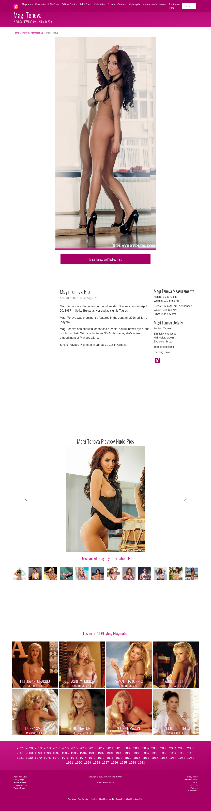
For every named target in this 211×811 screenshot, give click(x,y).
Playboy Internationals (32, 33)
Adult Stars (85, 4)
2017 (56, 748)
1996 (65, 753)
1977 (56, 757)
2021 (20, 748)
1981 (20, 757)
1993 (92, 753)
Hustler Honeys (20, 782)
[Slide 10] (132, 547)
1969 (128, 757)
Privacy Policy (191, 777)
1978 (47, 757)
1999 (38, 753)
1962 (190, 757)
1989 (128, 753)
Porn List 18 (109, 799)
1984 (172, 753)
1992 (101, 753)
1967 (145, 757)
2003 (181, 748)
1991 (110, 753)
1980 (29, 757)
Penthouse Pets (174, 6)
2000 (29, 753)
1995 (74, 753)
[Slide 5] (102, 547)
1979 (38, 757)
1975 (74, 757)
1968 (136, 757)
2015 (74, 748)
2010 (118, 748)
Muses (162, 4)
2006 (154, 748)
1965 (163, 757)
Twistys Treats (19, 788)
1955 (123, 762)
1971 (110, 757)
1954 (132, 762)
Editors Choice (69, 4)
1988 (136, 753)
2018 (47, 748)
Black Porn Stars (20, 777)
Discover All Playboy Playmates (105, 633)
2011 (110, 748)
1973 (92, 757)
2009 (128, 748)
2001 (20, 753)
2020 (29, 748)
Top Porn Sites (97, 799)
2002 (190, 748)
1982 (190, 753)
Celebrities (99, 4)
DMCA (194, 782)
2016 (65, 748)
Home (16, 33)
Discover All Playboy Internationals (105, 558)
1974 (83, 757)
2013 (92, 748)
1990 (118, 753)
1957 (105, 762)
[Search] (189, 6)
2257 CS (193, 785)
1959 (87, 762)
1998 (47, 753)
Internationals (149, 4)
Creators (121, 4)
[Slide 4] (96, 547)
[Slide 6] (108, 547)
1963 (181, 757)
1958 (96, 762)
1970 (118, 757)
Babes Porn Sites (123, 799)
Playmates (27, 4)
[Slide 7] (114, 547)
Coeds (111, 4)
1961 (69, 762)
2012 (101, 748)
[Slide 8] (120, 547)
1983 (181, 753)
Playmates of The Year (47, 4)
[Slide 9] (126, 547)
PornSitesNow (83, 799)
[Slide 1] (78, 547)
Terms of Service (190, 780)
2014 (83, 748)
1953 (141, 762)
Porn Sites (72, 799)
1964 (172, 757)
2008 (136, 748)
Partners (194, 788)
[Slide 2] (84, 547)
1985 (163, 753)
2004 (172, 748)
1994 (83, 753)
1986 (154, 753)
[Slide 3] (90, 547)
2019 (38, 748)
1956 (114, 762)
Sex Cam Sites (137, 799)
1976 (65, 757)
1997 (56, 753)
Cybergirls (134, 4)
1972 (101, 757)
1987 (145, 753)
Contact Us (192, 791)
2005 (163, 748)
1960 (78, 762)
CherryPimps (19, 780)
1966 (154, 757)
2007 (145, 748)
